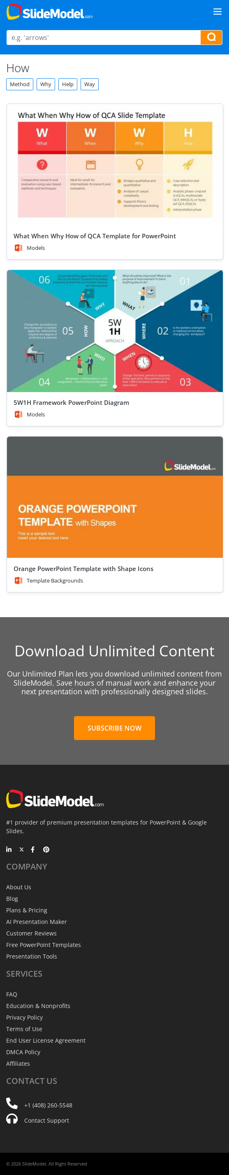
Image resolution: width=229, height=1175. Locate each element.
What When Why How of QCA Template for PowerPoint (95, 236)
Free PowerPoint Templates (43, 945)
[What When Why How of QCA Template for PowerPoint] (115, 165)
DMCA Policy (23, 1052)
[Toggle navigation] (217, 11)
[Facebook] (34, 850)
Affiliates (18, 1063)
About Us (18, 887)
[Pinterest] (46, 850)
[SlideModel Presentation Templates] (50, 11)
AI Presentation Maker (36, 922)
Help (68, 84)
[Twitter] (22, 850)
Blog (12, 898)
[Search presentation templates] (211, 37)
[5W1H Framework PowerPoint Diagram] (115, 331)
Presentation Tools (31, 956)
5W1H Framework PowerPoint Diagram (71, 402)
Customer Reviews (31, 933)
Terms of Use (24, 1029)
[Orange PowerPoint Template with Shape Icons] (115, 497)
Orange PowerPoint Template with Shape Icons (83, 568)
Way (89, 84)
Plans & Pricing (26, 910)
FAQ (11, 994)
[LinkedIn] (9, 850)
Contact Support (46, 1120)
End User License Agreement (46, 1040)
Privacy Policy (24, 1017)
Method (20, 84)
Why (45, 84)
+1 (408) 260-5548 (48, 1105)
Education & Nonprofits (38, 1006)
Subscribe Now (114, 728)
